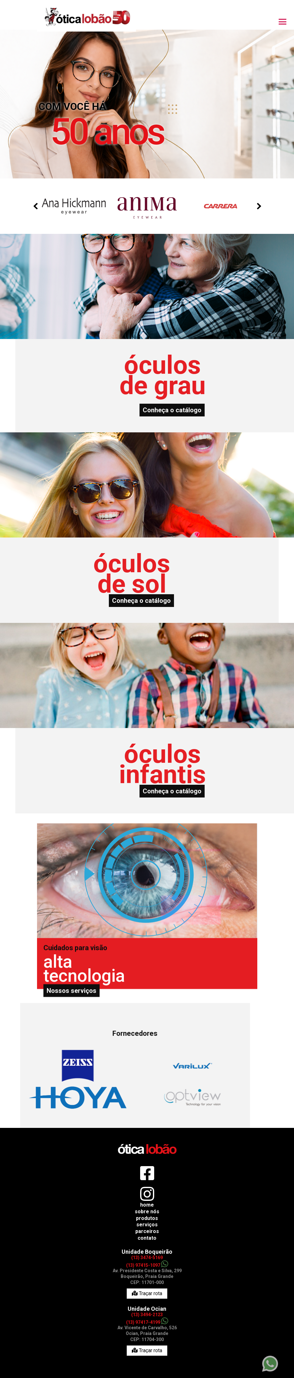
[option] (147, 94)
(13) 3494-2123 (147, 1314)
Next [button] (259, 206)
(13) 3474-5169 (147, 1257)
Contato (147, 1238)
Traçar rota (147, 1293)
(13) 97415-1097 (147, 1265)
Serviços (147, 1225)
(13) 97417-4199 (147, 1322)
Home (147, 1205)
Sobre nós (147, 1211)
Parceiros (147, 1231)
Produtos (147, 1218)
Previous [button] (35, 206)
